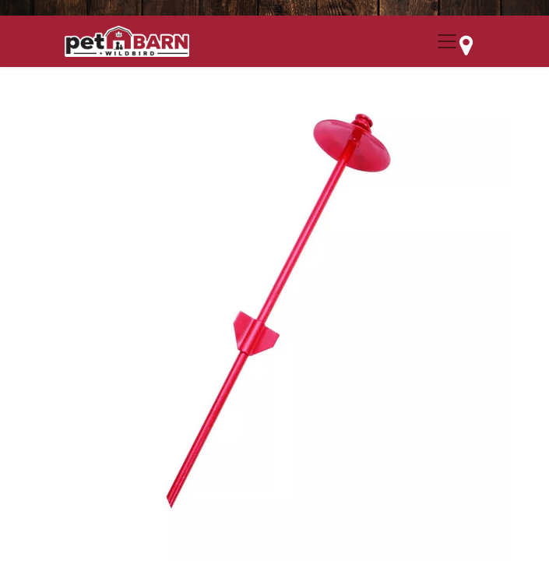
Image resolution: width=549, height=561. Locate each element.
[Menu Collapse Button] (447, 41)
